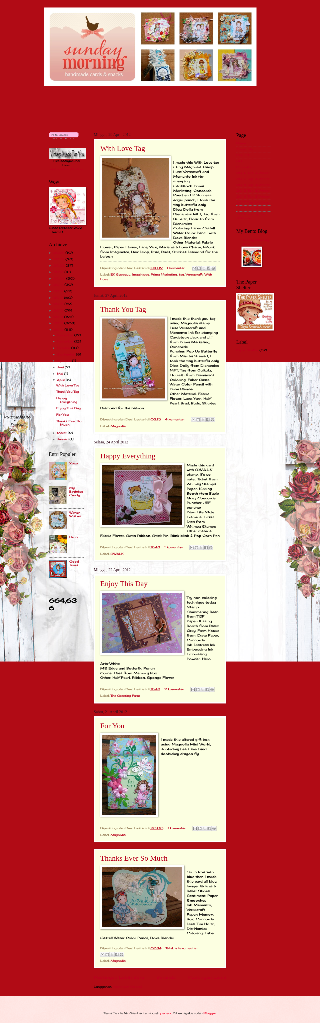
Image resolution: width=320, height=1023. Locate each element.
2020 (59, 278)
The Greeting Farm (125, 695)
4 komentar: (175, 419)
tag (181, 274)
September (66, 354)
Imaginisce (140, 274)
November (65, 341)
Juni (61, 367)
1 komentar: (176, 268)
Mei (60, 373)
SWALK (117, 554)
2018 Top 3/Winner (253, 208)
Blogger (210, 1013)
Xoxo (73, 463)
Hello (73, 537)
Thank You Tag (123, 309)
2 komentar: (174, 689)
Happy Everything (128, 456)
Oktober (64, 348)
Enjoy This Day (124, 583)
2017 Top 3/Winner (252, 202)
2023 (59, 259)
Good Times (74, 563)
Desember (65, 335)
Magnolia (118, 426)
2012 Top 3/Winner (253, 173)
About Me (244, 149)
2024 (59, 253)
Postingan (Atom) (127, 987)
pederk (165, 1013)
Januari (63, 439)
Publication (245, 167)
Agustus (64, 360)
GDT (240, 161)
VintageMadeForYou (66, 169)
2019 (58, 285)
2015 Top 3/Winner (253, 190)
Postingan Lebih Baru (119, 977)
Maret (62, 433)
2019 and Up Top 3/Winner (251, 216)
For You (112, 725)
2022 (59, 265)
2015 (58, 310)
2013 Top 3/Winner (253, 179)
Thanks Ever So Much (134, 858)
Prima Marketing (164, 274)
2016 (58, 304)
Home (241, 143)
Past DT (242, 155)
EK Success (120, 274)
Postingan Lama (207, 977)
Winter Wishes (75, 514)
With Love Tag (122, 148)
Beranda (166, 977)
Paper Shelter (247, 350)
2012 (58, 330)
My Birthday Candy (76, 491)
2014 (58, 317)
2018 (58, 291)
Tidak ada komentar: (181, 948)
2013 (58, 323)
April (61, 380)
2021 (58, 272)
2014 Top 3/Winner (253, 185)
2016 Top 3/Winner (253, 196)
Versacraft (194, 274)
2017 (58, 298)
